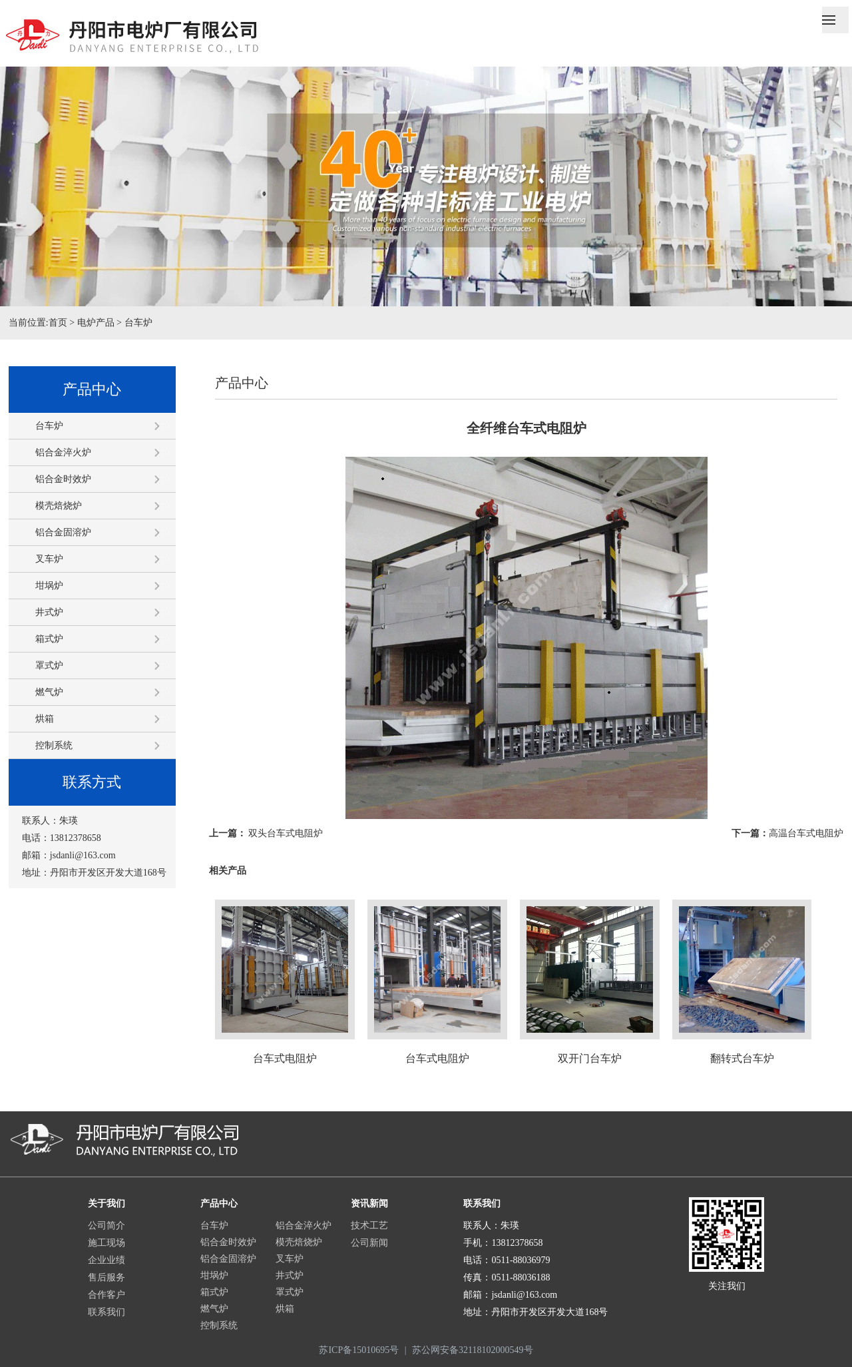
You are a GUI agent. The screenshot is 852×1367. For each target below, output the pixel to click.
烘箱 (44, 719)
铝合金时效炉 (63, 479)
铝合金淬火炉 (63, 452)
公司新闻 (369, 1243)
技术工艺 (369, 1225)
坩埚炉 (49, 586)
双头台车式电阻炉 (285, 833)
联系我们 (106, 1312)
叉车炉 (49, 559)
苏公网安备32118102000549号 (472, 1350)
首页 (58, 323)
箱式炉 (49, 639)
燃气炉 (49, 692)
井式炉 (49, 612)
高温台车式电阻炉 (806, 833)
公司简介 (106, 1225)
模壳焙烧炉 (58, 506)
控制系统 (54, 745)
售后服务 (106, 1277)
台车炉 (138, 323)
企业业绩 (106, 1260)
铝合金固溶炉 (63, 532)
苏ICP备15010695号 (359, 1350)
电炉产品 (95, 323)
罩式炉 (49, 666)
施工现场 (106, 1243)
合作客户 (106, 1295)
